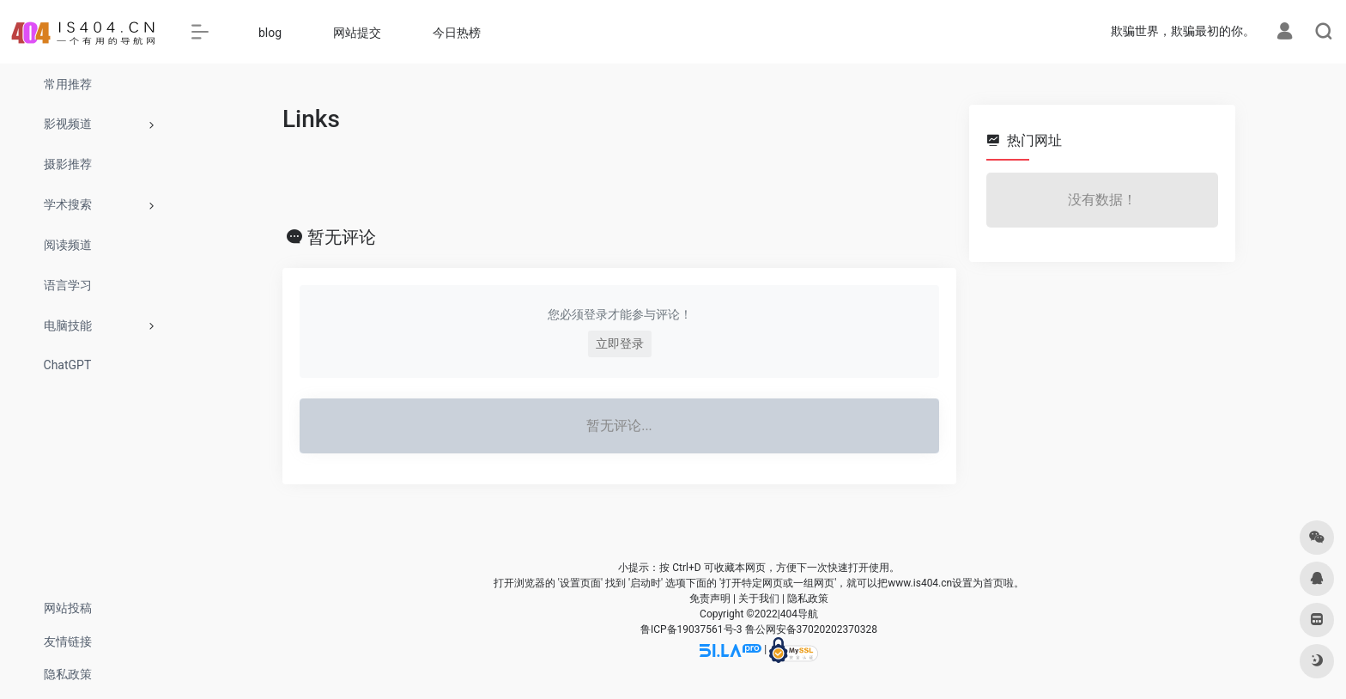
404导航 (799, 614)
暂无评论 (341, 237)
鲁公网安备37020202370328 (811, 629)
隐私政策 (807, 599)
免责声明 (710, 599)
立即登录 (620, 343)
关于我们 (758, 599)
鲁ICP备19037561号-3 (691, 629)
